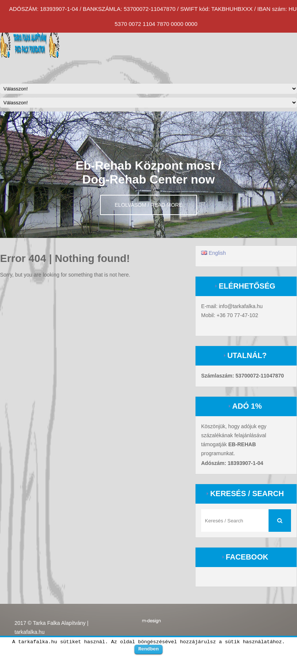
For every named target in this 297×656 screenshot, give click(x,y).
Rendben (148, 648)
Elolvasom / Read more (148, 205)
